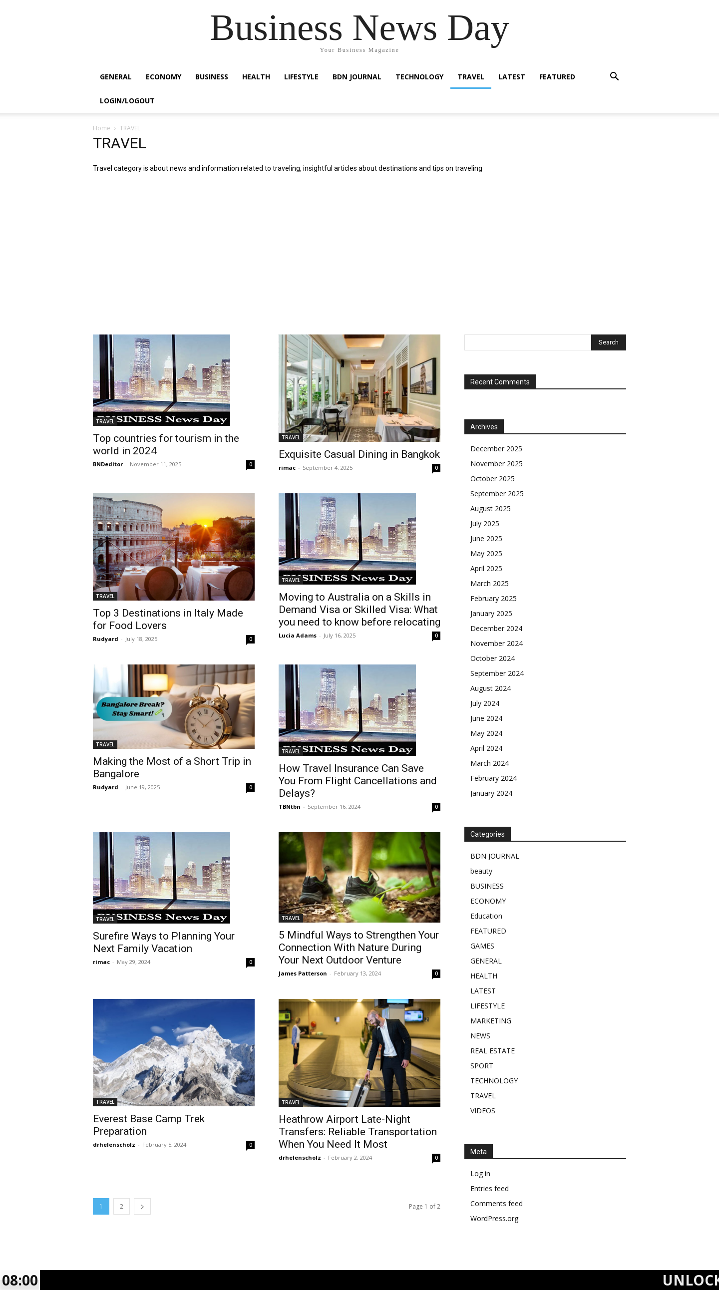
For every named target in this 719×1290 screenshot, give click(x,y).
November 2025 (496, 463)
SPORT (481, 1065)
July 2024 (484, 703)
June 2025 (486, 538)
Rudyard (105, 639)
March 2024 (489, 763)
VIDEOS (482, 1110)
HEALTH (256, 76)
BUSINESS (211, 76)
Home (101, 128)
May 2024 (486, 733)
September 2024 (497, 673)
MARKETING (490, 1020)
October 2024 (492, 658)
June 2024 (486, 718)
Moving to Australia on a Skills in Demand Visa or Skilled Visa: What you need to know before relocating (359, 609)
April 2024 (486, 748)
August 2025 (490, 508)
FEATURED (557, 76)
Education (486, 916)
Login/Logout (127, 100)
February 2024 (493, 778)
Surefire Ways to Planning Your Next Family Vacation (164, 942)
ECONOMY (163, 76)
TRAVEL (470, 76)
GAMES (482, 946)
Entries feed (489, 1188)
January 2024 (491, 793)
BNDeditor (108, 464)
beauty (481, 871)
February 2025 (493, 598)
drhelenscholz (114, 1144)
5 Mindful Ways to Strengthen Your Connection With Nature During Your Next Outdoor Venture (359, 947)
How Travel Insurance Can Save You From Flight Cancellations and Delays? (358, 780)
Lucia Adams (298, 635)
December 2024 (496, 628)
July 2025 (484, 523)
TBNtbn (290, 806)
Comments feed (496, 1203)
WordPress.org (494, 1218)
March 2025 (489, 583)
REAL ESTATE (492, 1050)
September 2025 (497, 493)
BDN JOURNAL (357, 76)
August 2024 (490, 688)
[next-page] (142, 1206)
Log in (480, 1173)
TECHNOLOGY (419, 76)
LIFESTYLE (301, 76)
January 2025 (491, 613)
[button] (614, 77)
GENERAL (116, 76)
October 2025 (492, 478)
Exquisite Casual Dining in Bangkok (359, 454)
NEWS (480, 1035)
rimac (287, 467)
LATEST (511, 76)
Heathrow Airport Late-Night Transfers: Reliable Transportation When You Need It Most (358, 1131)
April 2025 (486, 568)
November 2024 (496, 643)
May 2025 (486, 553)
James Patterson (303, 973)
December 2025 (496, 448)
